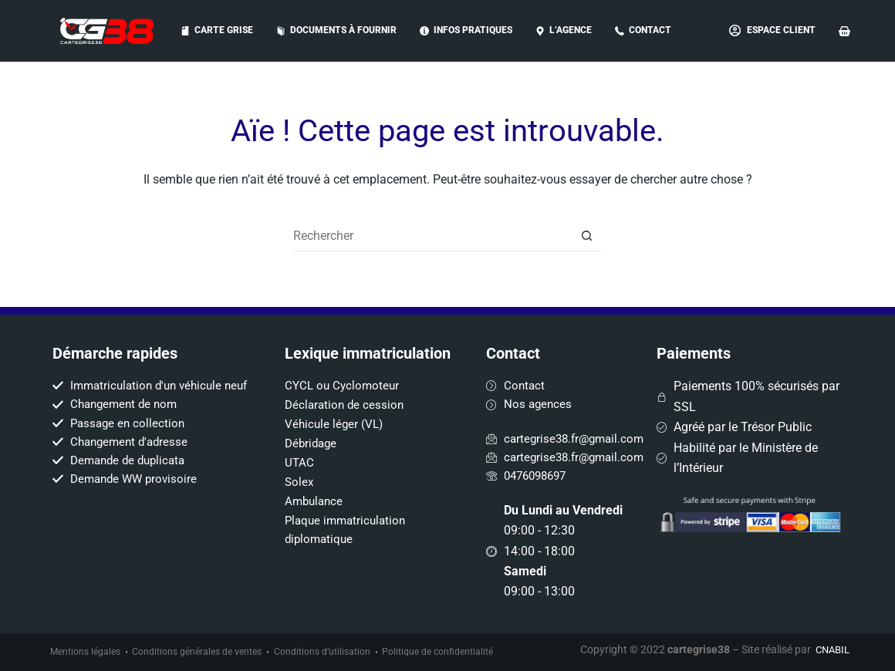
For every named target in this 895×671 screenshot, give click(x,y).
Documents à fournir (336, 30)
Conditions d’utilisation (323, 651)
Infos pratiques (466, 30)
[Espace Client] (772, 31)
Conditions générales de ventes (197, 651)
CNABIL (830, 648)
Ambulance (315, 491)
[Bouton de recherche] (586, 236)
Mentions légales (85, 651)
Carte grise (217, 30)
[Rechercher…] (432, 236)
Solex (300, 472)
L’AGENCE (563, 30)
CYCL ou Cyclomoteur (344, 376)
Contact (643, 30)
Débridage (312, 434)
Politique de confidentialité (439, 651)
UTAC (300, 453)
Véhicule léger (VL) (336, 414)
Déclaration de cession (346, 395)
